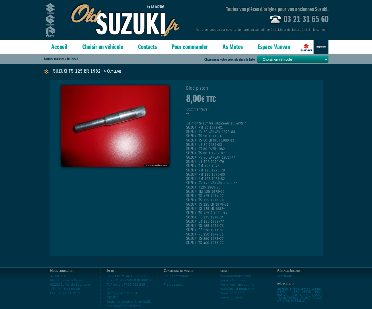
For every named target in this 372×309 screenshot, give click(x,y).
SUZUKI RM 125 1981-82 (205, 179)
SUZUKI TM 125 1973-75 (205, 191)
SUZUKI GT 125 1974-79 (205, 161)
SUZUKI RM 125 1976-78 (205, 170)
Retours (169, 284)
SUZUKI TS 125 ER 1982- (77, 71)
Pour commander (190, 47)
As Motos (233, 47)
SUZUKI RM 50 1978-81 (204, 127)
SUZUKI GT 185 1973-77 (205, 221)
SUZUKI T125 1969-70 (203, 187)
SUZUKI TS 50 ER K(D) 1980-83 (210, 140)
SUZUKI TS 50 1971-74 (204, 136)
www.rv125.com (232, 284)
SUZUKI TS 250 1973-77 (205, 238)
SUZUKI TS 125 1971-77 (205, 196)
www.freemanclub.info (237, 289)
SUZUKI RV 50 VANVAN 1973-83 (210, 132)
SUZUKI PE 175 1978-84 (205, 217)
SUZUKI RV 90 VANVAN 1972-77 (210, 157)
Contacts (147, 47)
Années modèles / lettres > (61, 58)
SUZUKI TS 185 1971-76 (205, 226)
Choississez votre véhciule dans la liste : (230, 59)
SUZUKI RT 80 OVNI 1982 (205, 149)
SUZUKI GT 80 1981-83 (204, 144)
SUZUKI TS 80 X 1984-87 (205, 153)
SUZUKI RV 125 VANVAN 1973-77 (211, 183)
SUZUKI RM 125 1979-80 (205, 174)
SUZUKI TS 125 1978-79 (205, 200)
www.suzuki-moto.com (237, 293)
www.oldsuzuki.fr (233, 301)
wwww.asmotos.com (235, 280)
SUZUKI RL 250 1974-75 (205, 234)
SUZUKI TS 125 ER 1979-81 (207, 204)
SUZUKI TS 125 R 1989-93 (206, 213)
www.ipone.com (232, 297)
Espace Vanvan (274, 47)
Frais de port (173, 289)
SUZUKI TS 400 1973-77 (205, 243)
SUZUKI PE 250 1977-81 (205, 230)
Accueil (59, 47)
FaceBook (284, 280)
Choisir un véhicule (102, 47)
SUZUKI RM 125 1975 (202, 166)
